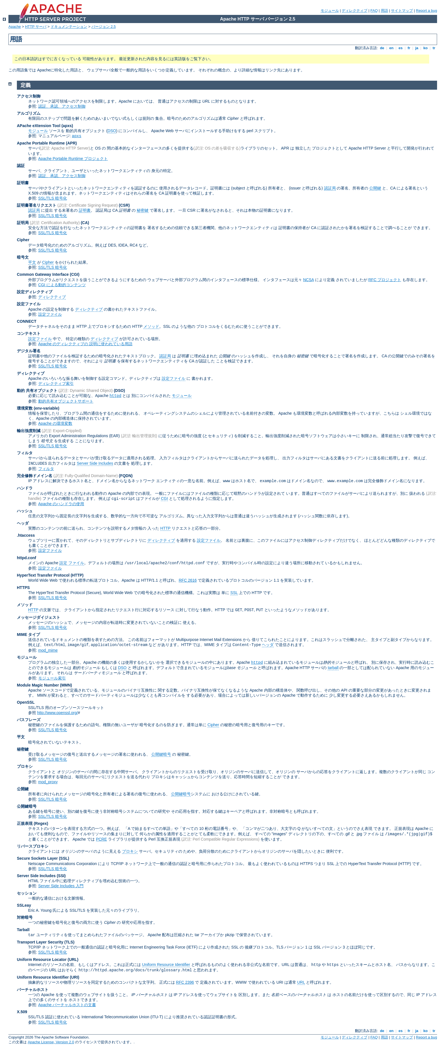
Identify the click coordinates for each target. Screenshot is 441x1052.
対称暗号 (25, 917)
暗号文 (23, 257)
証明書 (23, 182)
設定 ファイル (71, 563)
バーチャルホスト (32, 989)
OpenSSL (26, 702)
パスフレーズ (28, 719)
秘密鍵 (142, 210)
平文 (32, 262)
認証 (21, 165)
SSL (234, 592)
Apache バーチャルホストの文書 (67, 1005)
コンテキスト (28, 333)
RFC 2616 (188, 580)
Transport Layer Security (40, 942)
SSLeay (24, 905)
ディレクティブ (354, 10)
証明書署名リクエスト (36, 205)
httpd (115, 396)
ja (416, 48)
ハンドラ (25, 488)
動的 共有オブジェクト (37, 390)
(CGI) (74, 274)
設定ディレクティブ (34, 292)
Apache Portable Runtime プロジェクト (73, 158)
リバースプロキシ (32, 846)
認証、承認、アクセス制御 (62, 106)
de (382, 48)
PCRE (101, 839)
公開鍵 (375, 188)
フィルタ (25, 453)
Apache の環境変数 (55, 423)
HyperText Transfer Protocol (43, 575)
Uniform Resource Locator (42, 959)
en (391, 48)
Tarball (23, 929)
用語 (384, 10)
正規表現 (25, 823)
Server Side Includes (95, 463)
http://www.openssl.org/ (57, 712)
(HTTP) (77, 575)
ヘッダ (23, 523)
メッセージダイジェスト (38, 617)
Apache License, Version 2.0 (51, 1042)
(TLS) (69, 942)
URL (301, 982)
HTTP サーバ (35, 26)
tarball (333, 667)
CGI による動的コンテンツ (62, 285)
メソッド (151, 326)
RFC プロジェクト (384, 279)
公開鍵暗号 (161, 754)
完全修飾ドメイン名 (34, 475)
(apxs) (67, 125)
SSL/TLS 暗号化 (52, 198)
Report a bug (426, 10)
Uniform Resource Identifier (166, 964)
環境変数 (25, 408)
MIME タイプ (28, 634)
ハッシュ (25, 511)
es (400, 48)
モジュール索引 (52, 678)
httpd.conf (26, 558)
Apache (14, 26)
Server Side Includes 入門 (61, 886)
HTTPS (23, 587)
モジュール (330, 10)
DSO (111, 130)
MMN (66, 685)
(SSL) (64, 858)
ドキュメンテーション (69, 26)
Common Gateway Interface (43, 274)
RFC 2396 (185, 982)
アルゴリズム (28, 113)
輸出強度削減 (28, 430)
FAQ (374, 10)
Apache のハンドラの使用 (61, 504)
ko (425, 48)
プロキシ (25, 766)
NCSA (308, 279)
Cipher (23, 240)
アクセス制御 (28, 96)
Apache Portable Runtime (41, 143)
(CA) (85, 222)
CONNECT (26, 321)
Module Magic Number (38, 685)
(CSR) (124, 205)
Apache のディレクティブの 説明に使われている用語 (85, 344)
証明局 (23, 222)
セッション (27, 893)
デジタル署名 (28, 351)
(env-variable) (46, 408)
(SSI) (61, 875)
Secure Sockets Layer (37, 858)
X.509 (22, 1012)
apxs (77, 136)
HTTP (165, 528)
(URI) (74, 977)
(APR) (71, 143)
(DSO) (119, 390)
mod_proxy (48, 782)
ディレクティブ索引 (56, 383)
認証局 (330, 188)
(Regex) (41, 823)
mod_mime (48, 650)
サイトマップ (402, 10)
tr (434, 48)
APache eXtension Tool (38, 125)
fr (409, 48)
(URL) (73, 959)
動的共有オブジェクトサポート (65, 401)
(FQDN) (126, 475)
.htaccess (26, 535)
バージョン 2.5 (103, 26)
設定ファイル (28, 304)
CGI (164, 498)
